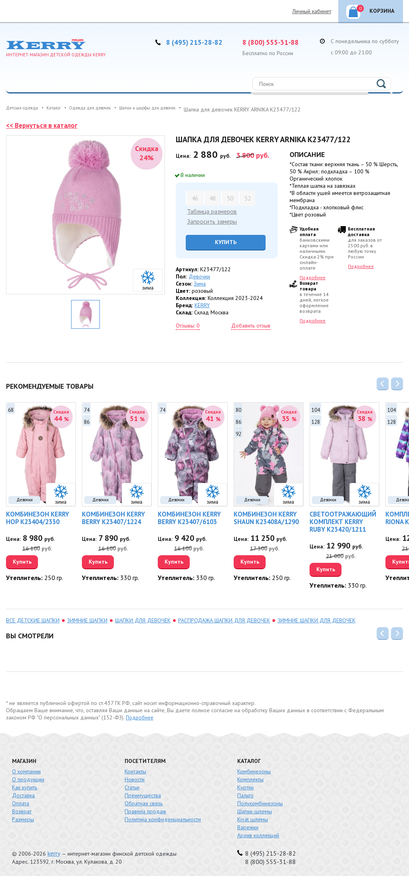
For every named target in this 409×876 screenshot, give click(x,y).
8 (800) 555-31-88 (274, 42)
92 (238, 432)
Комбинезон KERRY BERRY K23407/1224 (109, 518)
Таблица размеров (210, 211)
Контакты (135, 770)
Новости (135, 778)
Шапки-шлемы (254, 810)
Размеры (23, 818)
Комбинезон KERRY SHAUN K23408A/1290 (262, 518)
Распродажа (35, 101)
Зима (200, 282)
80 (238, 408)
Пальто (245, 794)
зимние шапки (87, 619)
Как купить (24, 786)
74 (86, 408)
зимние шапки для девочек (316, 619)
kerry (54, 852)
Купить (221, 240)
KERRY (202, 303)
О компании (26, 770)
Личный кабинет (311, 11)
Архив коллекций (258, 834)
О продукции (28, 778)
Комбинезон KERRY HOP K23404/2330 (39, 518)
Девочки (70, 81)
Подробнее (313, 277)
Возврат (22, 810)
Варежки (247, 826)
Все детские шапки (33, 619)
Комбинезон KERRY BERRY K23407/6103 (185, 518)
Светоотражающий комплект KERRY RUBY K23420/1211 (341, 521)
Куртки (245, 786)
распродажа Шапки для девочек (224, 619)
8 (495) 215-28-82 (197, 42)
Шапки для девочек (143, 619)
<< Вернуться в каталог (43, 125)
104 (316, 408)
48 (211, 198)
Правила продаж (145, 810)
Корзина (375, 9)
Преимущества (143, 794)
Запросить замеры (209, 220)
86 (86, 420)
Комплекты (250, 778)
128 (316, 420)
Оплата (20, 802)
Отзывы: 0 (188, 324)
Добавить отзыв (250, 324)
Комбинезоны (254, 770)
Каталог (30, 81)
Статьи (132, 786)
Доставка (23, 794)
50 (229, 198)
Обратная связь (144, 802)
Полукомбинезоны (260, 802)
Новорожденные (170, 81)
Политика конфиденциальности (163, 818)
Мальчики (114, 81)
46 (194, 198)
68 (11, 408)
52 (247, 198)
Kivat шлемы (252, 818)
